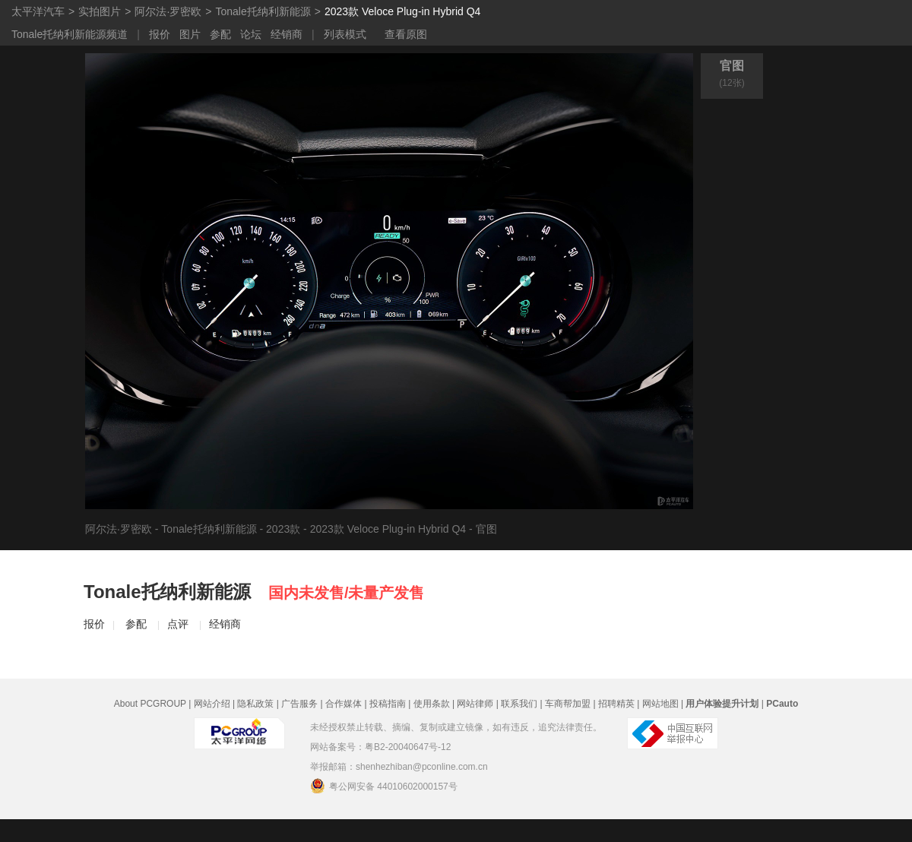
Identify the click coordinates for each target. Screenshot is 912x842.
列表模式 (345, 34)
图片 (190, 34)
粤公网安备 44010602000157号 (384, 785)
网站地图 (660, 703)
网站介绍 (212, 703)
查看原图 (406, 34)
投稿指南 (387, 703)
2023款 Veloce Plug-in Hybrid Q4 (402, 11)
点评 (177, 624)
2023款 (283, 529)
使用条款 (431, 703)
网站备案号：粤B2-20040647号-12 (380, 747)
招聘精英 (616, 703)
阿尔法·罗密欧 (168, 11)
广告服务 (299, 703)
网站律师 (475, 703)
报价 (159, 34)
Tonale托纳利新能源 (262, 11)
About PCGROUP (150, 703)
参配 (220, 34)
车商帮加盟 (568, 703)
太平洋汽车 (38, 11)
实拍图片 (99, 11)
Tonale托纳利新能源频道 (69, 34)
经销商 (286, 34)
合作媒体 (343, 703)
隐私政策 (255, 703)
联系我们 (519, 703)
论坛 (250, 34)
